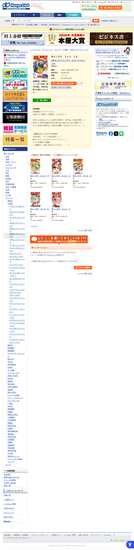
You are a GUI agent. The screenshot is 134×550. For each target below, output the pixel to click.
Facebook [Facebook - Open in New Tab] (107, 535)
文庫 (7, 190)
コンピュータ (11, 168)
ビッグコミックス (16, 265)
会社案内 (7, 535)
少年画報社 (12, 420)
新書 (7, 192)
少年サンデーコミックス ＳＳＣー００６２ (68, 61)
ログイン (94, 6)
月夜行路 (44, 24)
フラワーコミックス (17, 290)
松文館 (10, 379)
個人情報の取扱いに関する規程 (108, 124)
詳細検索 (105, 20)
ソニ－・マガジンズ (15, 398)
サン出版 (11, 370)
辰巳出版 (11, 384)
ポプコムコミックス (17, 320)
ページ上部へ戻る (85, 230)
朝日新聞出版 (13, 431)
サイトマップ (127, 2)
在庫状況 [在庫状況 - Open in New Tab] (36, 81)
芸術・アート (11, 162)
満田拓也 (54, 66)
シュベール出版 (13, 395)
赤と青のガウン (54, 24)
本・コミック (9, 154)
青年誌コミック (13, 456)
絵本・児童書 (11, 187)
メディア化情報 (10, 480)
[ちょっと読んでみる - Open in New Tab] (42, 101)
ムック (8, 464)
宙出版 (10, 390)
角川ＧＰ (11, 359)
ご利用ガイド (88, 2)
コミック (46, 15)
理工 (7, 173)
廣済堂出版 (12, 451)
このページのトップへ (121, 541)
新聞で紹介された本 (11, 477)
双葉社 (10, 381)
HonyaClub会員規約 (104, 122)
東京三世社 (12, 392)
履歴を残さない (125, 93)
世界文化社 (12, 426)
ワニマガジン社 (13, 401)
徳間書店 (11, 351)
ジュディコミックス (17, 245)
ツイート (34, 226)
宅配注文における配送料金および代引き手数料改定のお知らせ (15, 57)
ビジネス (9, 165)
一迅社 (10, 403)
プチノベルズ (14, 295)
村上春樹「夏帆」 (32, 24)
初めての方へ (9, 517)
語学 (7, 181)
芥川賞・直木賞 (10, 483)
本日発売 (7, 475)
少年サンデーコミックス (79, 50)
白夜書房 (11, 440)
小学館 (10, 204)
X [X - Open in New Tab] (114, 535)
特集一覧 (7, 486)
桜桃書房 (11, 409)
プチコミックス (15, 292)
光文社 (10, 406)
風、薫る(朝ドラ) (94, 24)
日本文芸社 (12, 437)
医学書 (8, 179)
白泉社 (10, 367)
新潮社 (10, 423)
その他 (8, 195)
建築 (7, 176)
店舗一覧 (77, 2)
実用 (7, 159)
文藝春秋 (11, 445)
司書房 (10, 412)
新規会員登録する (89, 9)
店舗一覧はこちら (113, 77)
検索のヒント (113, 20)
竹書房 (10, 428)
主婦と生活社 (13, 376)
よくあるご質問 (101, 2)
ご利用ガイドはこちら (120, 57)
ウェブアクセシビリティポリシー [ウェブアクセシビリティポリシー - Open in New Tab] (16, 538)
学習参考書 (10, 184)
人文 (7, 170)
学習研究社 (12, 365)
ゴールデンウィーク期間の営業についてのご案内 (68, 29)
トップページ (19, 15)
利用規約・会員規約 (21, 535)
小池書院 (11, 417)
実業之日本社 (13, 415)
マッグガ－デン (13, 373)
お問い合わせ (114, 2)
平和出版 (11, 448)
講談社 (10, 201)
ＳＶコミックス (15, 253)
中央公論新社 (13, 387)
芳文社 (10, 362)
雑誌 (59, 15)
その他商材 (73, 15)
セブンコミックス (16, 256)
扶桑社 (10, 442)
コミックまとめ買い (15, 459)
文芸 (7, 156)
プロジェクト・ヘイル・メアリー (74, 24)
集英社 (10, 345)
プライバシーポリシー (39, 535)
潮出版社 (11, 434)
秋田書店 (11, 348)
